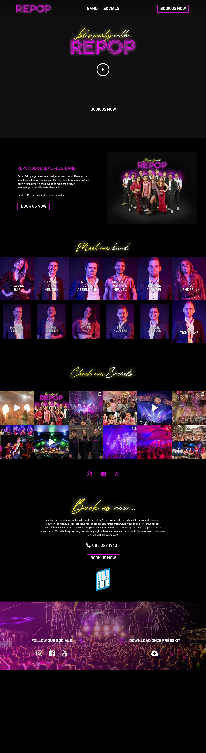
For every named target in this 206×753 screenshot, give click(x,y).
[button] (103, 109)
